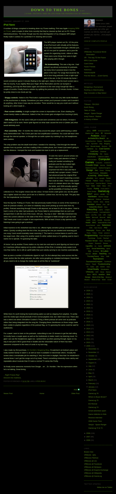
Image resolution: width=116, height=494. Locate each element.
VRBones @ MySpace (92, 467)
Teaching (103, 254)
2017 (88, 318)
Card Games (104, 149)
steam (94, 254)
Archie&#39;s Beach (96, 138)
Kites (105, 207)
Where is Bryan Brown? (97, 397)
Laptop (101, 209)
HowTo (96, 202)
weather (102, 274)
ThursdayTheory (93, 256)
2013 (88, 332)
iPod (38, 381)
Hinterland (106, 199)
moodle (99, 220)
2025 (88, 294)
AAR (94, 131)
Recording (107, 241)
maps (109, 215)
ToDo (102, 256)
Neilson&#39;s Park (104, 222)
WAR (96, 272)
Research (98, 243)
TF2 (109, 254)
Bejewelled (107, 141)
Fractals (89, 188)
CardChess (94, 151)
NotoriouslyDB (89, 73)
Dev (96, 170)
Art (108, 138)
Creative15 (107, 162)
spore (108, 248)
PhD (105, 228)
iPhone (98, 204)
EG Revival (92, 404)
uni (97, 267)
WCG (94, 274)
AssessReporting (90, 141)
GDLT (89, 194)
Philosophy (90, 230)
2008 (88, 433)
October (91, 356)
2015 (88, 325)
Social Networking (98, 248)
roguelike (89, 246)
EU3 (96, 178)
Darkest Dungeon (104, 168)
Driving (108, 170)
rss (95, 246)
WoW (104, 279)
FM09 (98, 186)
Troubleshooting (104, 264)
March (91, 380)
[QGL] (89, 131)
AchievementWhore (104, 131)
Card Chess (88, 64)
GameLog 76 (93, 393)
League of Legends (92, 212)
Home (42, 393)
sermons (107, 246)
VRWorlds (90, 272)
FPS (109, 186)
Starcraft (88, 254)
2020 (88, 308)
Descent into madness (12, 378)
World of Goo (96, 279)
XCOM (109, 279)
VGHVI (102, 267)
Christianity (93, 154)
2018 (88, 315)
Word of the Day (98, 277)
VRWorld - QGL (90, 455)
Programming (91, 235)
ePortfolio (89, 178)
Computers (99, 162)
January (91, 387)
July (90, 366)
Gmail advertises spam (97, 411)
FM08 (93, 186)
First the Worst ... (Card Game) (96, 76)
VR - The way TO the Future (95, 58)
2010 (88, 342)
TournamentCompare (94, 262)
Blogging (107, 143)
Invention (90, 204)
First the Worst (100, 183)
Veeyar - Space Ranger (93, 113)
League (107, 209)
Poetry (89, 233)
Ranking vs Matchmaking (93, 90)
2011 (88, 339)
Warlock (108, 272)
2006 (88, 440)
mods (94, 220)
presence (107, 233)
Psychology (91, 238)
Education (103, 173)
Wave (89, 274)
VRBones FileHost (91, 458)
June (90, 370)
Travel (94, 264)
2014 (88, 329)
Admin (97, 133)
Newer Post (8, 393)
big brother (94, 143)
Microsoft (95, 217)
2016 (88, 322)
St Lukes (104, 251)
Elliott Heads (103, 175)
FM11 (104, 186)
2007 (88, 437)
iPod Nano (9, 24)
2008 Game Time (95, 421)
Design (89, 170)
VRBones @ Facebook (93, 464)
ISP (108, 204)
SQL (89, 251)
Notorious (88, 70)
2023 (88, 301)
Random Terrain (91, 241)
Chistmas (103, 151)
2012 (88, 336)
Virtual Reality (93, 269)
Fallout (95, 181)
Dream (102, 170)
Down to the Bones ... (58, 10)
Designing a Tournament (93, 87)
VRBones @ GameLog (93, 476)
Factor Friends (89, 67)
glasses (96, 194)
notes (98, 225)
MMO (109, 217)
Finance (107, 181)
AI (102, 133)
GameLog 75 (93, 400)
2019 (88, 311)
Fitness (109, 183)
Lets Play (94, 215)
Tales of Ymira (89, 110)
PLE (108, 230)
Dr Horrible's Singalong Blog (38, 350)
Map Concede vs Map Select (95, 93)
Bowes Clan (88, 452)
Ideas (101, 202)
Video (108, 267)
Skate (88, 248)
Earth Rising (89, 107)
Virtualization (105, 269)
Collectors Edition (103, 156)
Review (105, 243)
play (104, 230)
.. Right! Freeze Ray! (12, 375)
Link (99, 215)
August (91, 363)
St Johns (96, 251)
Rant (101, 241)
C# (110, 146)
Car (96, 149)
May (90, 373)
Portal (100, 233)
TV (87, 267)
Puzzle (99, 238)
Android (103, 136)
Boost (87, 146)
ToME (107, 256)
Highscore (90, 199)
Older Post (75, 393)
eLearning (92, 175)
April (90, 377)
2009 (88, 346)
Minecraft (102, 217)
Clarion (106, 154)
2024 (88, 297)
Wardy (102, 272)
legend (87, 215)
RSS (76, 390)
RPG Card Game (90, 61)
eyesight (101, 178)
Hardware (92, 196)
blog (100, 143)
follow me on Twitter (104, 487)
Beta (88, 143)
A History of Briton (91, 119)
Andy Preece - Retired (92, 116)
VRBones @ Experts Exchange (96, 470)
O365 (90, 228)
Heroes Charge (103, 196)
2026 (88, 291)
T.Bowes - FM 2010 (91, 104)
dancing (102, 165)
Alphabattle (108, 133)
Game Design (91, 191)
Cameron (90, 149)
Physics (98, 230)
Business (104, 146)
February (92, 383)
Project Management (105, 235)
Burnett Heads (95, 146)
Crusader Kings (91, 165)
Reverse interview (95, 418)
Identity (107, 202)
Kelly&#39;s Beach (96, 207)
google (102, 194)
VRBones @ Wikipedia (93, 473)
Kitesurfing (92, 209)
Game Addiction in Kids (97, 414)
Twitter (92, 267)
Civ (101, 154)
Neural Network (90, 225)
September (92, 359)
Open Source (98, 228)
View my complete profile (95, 41)
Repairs (91, 243)
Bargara (99, 141)
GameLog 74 (93, 407)
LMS (104, 215)
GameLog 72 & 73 (95, 428)
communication (92, 159)
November (92, 352)
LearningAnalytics (105, 212)
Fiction (101, 181)
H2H (108, 194)
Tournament (98, 259)
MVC (94, 223)
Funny (96, 188)
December (92, 349)
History (89, 202)
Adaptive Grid (89, 133)
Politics (94, 233)
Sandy (100, 246)
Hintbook (98, 199)
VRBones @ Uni (90, 461)
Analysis (95, 135)
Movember (107, 220)
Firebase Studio (89, 183)
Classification (91, 156)
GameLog (103, 191)
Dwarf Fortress (93, 173)
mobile (88, 220)
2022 (88, 304)
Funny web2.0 (105, 188)
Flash (87, 186)
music (43, 381)
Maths (88, 217)
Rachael (106, 238)
